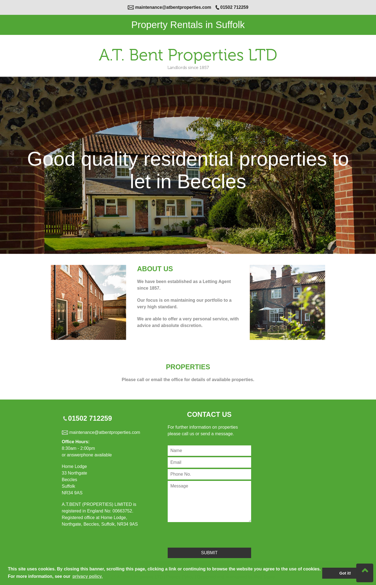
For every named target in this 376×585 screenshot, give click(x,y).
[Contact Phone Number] (209, 474)
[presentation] (209, 534)
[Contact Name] (209, 450)
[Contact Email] (209, 462)
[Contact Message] (209, 501)
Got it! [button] (345, 573)
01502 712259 (234, 7)
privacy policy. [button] (87, 576)
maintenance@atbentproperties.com (173, 7)
